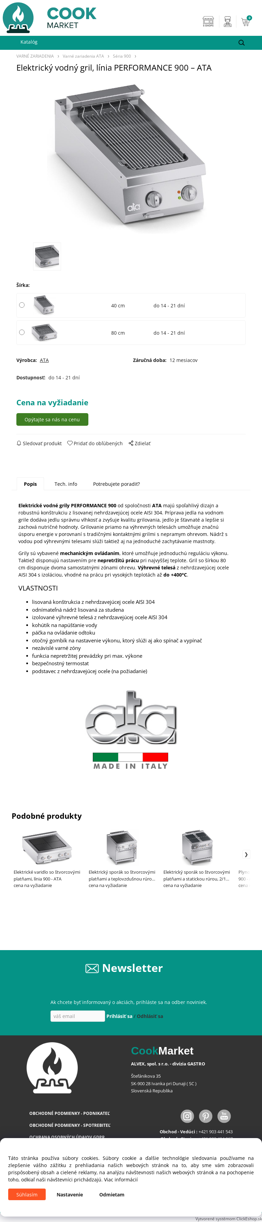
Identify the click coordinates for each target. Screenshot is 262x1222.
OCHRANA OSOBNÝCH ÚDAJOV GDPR (67, 1137)
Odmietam (112, 1194)
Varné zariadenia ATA (83, 56)
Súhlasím (27, 1194)
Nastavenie (70, 1194)
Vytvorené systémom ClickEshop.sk (228, 1218)
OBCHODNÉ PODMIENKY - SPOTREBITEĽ (70, 1125)
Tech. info (66, 484)
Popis (30, 484)
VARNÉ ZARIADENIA (35, 56)
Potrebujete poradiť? (116, 484)
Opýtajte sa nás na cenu (52, 419)
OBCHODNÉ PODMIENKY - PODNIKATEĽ (69, 1113)
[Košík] (250, 21)
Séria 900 (122, 56)
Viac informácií (121, 1179)
